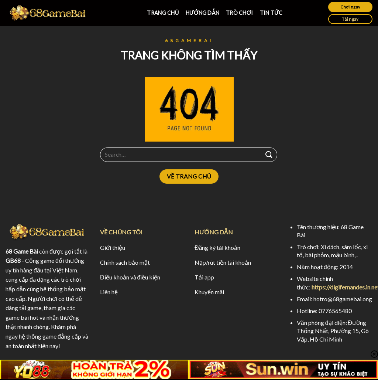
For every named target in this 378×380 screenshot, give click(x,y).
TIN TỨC (271, 13)
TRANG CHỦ (163, 13)
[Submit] (269, 154)
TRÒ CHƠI (239, 13)
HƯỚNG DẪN (202, 13)
